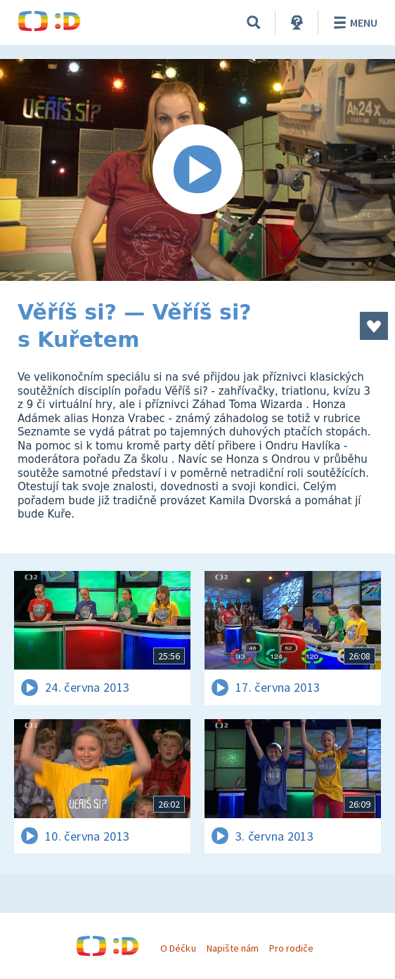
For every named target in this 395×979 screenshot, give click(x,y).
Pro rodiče (291, 948)
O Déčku (177, 948)
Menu (353, 22)
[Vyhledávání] (254, 22)
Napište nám (233, 948)
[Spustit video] (197, 170)
